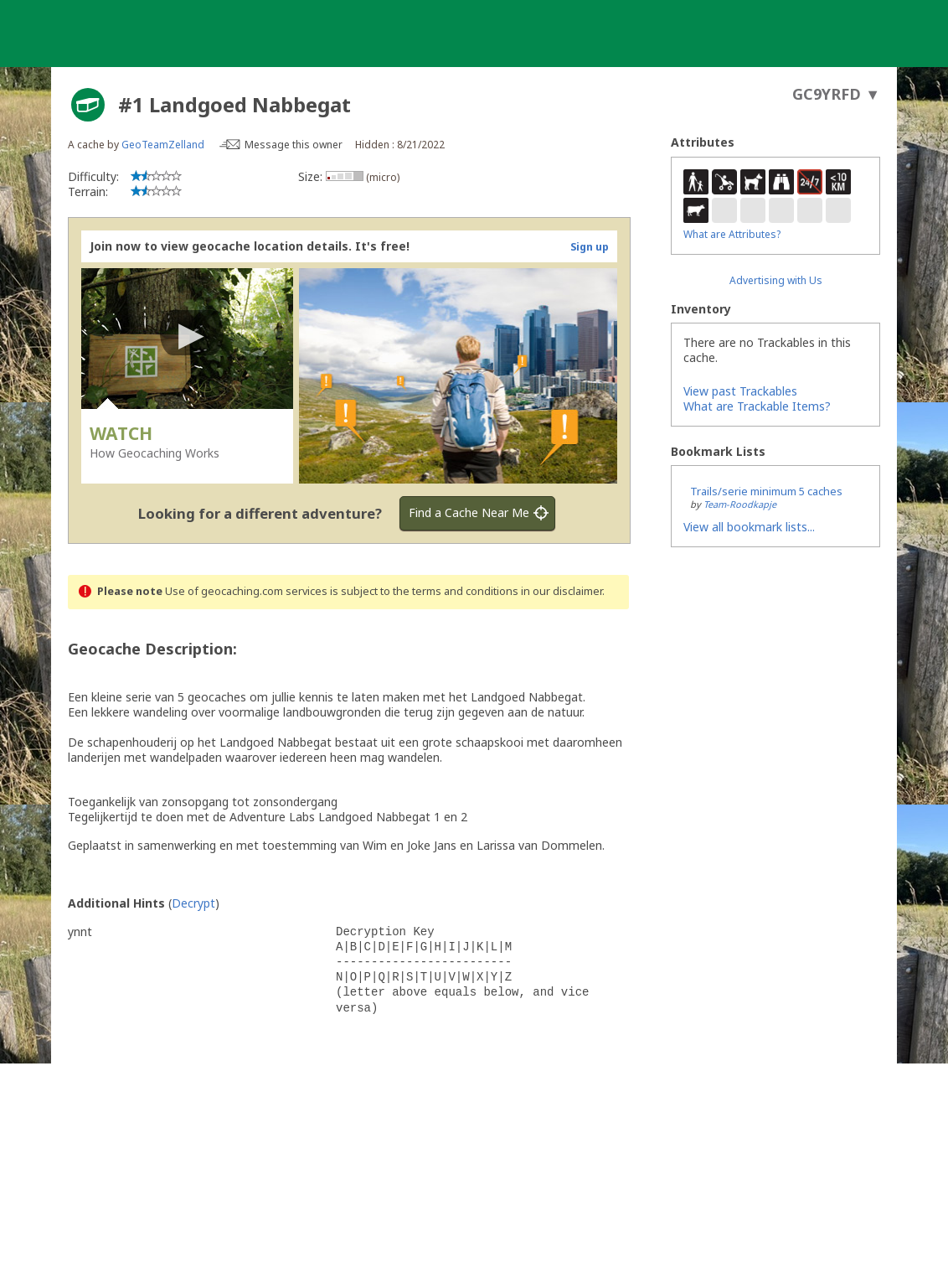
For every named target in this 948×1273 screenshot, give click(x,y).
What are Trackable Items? (757, 406)
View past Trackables (740, 391)
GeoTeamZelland (162, 144)
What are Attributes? (732, 234)
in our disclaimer (561, 591)
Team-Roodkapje (739, 504)
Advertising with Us (775, 280)
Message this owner (294, 144)
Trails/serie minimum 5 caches (766, 491)
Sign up (589, 247)
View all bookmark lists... (749, 527)
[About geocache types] (88, 105)
